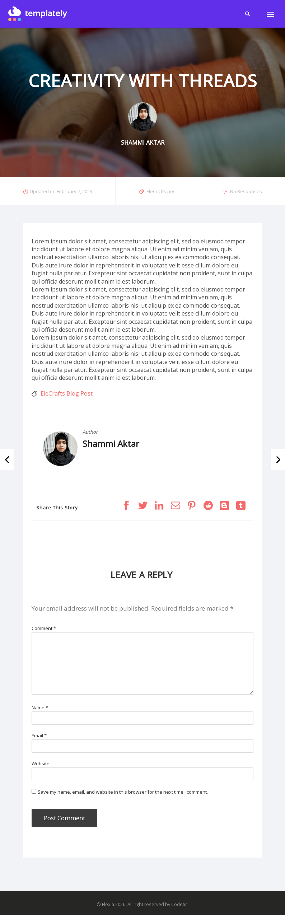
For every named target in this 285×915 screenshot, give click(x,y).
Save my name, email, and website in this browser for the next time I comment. (123, 792)
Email (39, 735)
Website (41, 763)
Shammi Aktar (111, 443)
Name (40, 707)
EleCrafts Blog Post (67, 393)
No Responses (246, 191)
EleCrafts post (161, 191)
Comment (44, 628)
